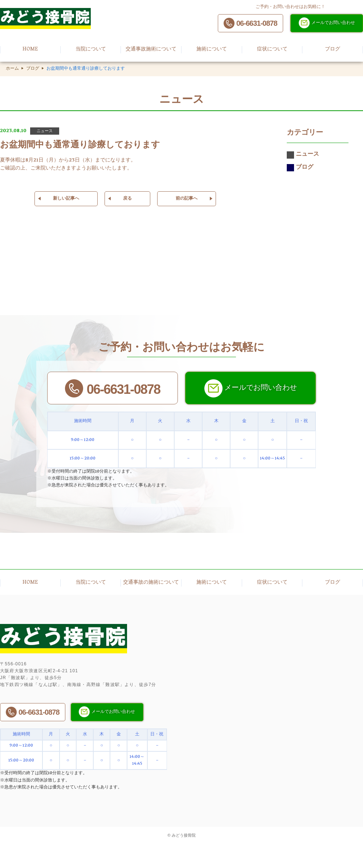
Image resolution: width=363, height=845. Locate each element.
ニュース (303, 155)
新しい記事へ (66, 199)
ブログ (32, 69)
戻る (127, 199)
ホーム (12, 69)
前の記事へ (186, 199)
